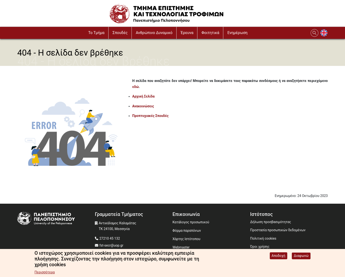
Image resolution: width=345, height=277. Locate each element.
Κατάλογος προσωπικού (190, 222)
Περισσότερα (44, 273)
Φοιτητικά (210, 32)
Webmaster (181, 247)
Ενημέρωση (237, 32)
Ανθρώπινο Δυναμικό (154, 32)
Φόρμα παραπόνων (186, 230)
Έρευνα (187, 32)
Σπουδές (120, 32)
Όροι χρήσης (260, 246)
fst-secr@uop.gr (111, 245)
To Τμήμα (96, 32)
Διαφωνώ (301, 256)
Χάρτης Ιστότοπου (186, 239)
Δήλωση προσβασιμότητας (270, 222)
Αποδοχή (278, 256)
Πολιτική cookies (263, 238)
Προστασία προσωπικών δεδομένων (277, 230)
